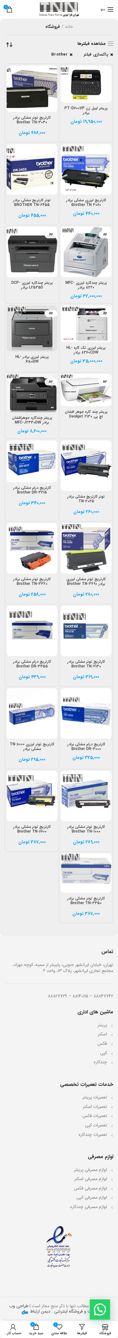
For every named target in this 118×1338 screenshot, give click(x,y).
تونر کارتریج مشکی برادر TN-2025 (86, 499)
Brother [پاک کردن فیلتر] (59, 54)
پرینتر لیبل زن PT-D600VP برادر (86, 110)
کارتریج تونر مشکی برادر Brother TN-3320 (32, 581)
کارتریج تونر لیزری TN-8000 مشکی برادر (32, 746)
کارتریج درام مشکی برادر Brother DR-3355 (32, 664)
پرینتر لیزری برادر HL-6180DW (32, 359)
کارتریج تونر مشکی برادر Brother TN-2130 (86, 664)
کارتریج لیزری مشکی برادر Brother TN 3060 (86, 202)
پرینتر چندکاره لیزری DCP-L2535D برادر (32, 285)
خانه (69, 27)
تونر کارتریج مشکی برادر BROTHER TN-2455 (32, 202)
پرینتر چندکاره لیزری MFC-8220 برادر (86, 285)
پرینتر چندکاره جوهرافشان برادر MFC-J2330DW (32, 420)
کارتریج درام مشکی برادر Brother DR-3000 (86, 746)
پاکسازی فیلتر (96, 54)
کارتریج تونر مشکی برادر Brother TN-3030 (32, 120)
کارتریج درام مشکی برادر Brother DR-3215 (32, 490)
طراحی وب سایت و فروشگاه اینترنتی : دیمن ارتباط (53, 1309)
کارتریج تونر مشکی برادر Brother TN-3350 (86, 900)
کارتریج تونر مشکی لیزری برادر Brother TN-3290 (86, 581)
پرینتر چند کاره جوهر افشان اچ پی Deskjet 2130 (86, 414)
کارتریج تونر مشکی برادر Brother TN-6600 (32, 829)
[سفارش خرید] (9, 44)
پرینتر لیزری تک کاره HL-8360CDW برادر (86, 350)
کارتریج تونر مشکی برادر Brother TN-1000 (86, 829)
